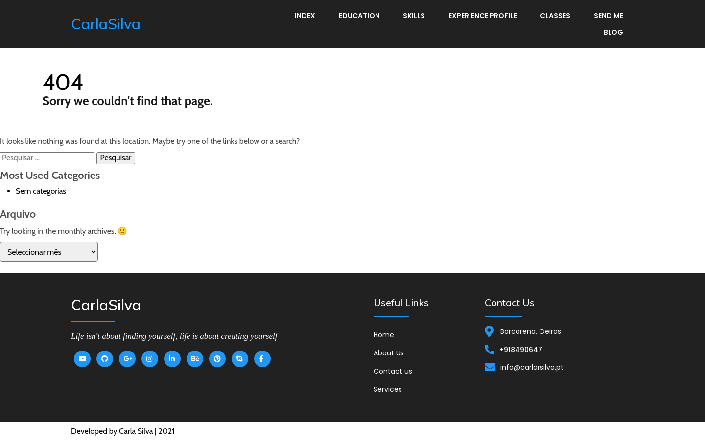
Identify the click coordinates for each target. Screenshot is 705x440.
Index (305, 16)
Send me (608, 16)
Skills (414, 16)
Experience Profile (482, 16)
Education (359, 16)
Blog (613, 32)
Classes (555, 16)
